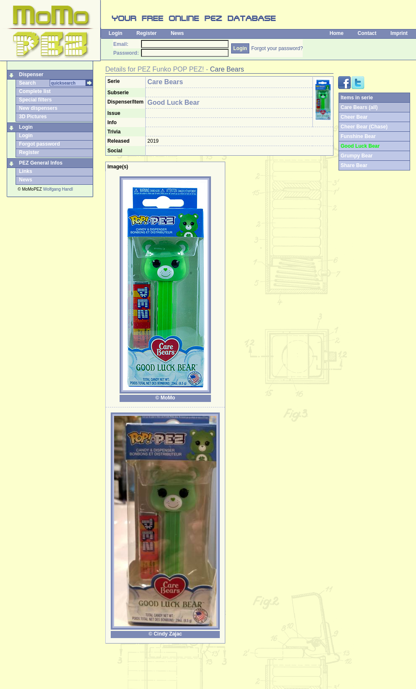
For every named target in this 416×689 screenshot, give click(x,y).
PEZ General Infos (40, 163)
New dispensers (38, 108)
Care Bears (227, 69)
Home (337, 33)
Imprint (399, 33)
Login (116, 33)
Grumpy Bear (357, 156)
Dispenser (31, 74)
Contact (366, 33)
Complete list (35, 91)
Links (25, 171)
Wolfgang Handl (58, 189)
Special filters (35, 100)
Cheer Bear (354, 117)
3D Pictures (33, 117)
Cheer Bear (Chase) (364, 127)
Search (27, 83)
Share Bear (354, 165)
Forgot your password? (277, 48)
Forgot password (39, 144)
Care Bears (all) (359, 107)
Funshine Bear (358, 136)
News (177, 33)
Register (146, 33)
